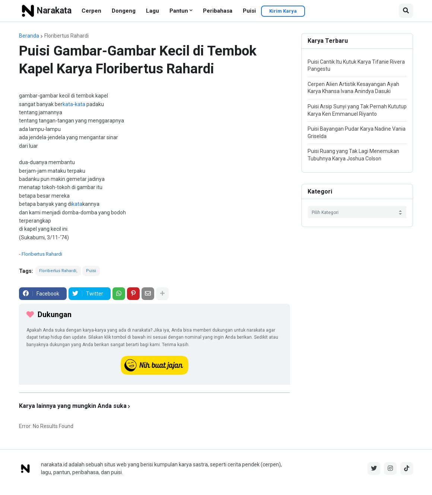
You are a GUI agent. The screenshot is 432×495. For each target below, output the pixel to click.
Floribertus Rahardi (66, 35)
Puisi (249, 10)
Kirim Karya (283, 11)
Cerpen (91, 10)
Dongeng (124, 10)
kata (68, 104)
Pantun (178, 10)
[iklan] (154, 392)
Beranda (29, 35)
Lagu (152, 10)
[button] (406, 11)
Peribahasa (217, 10)
